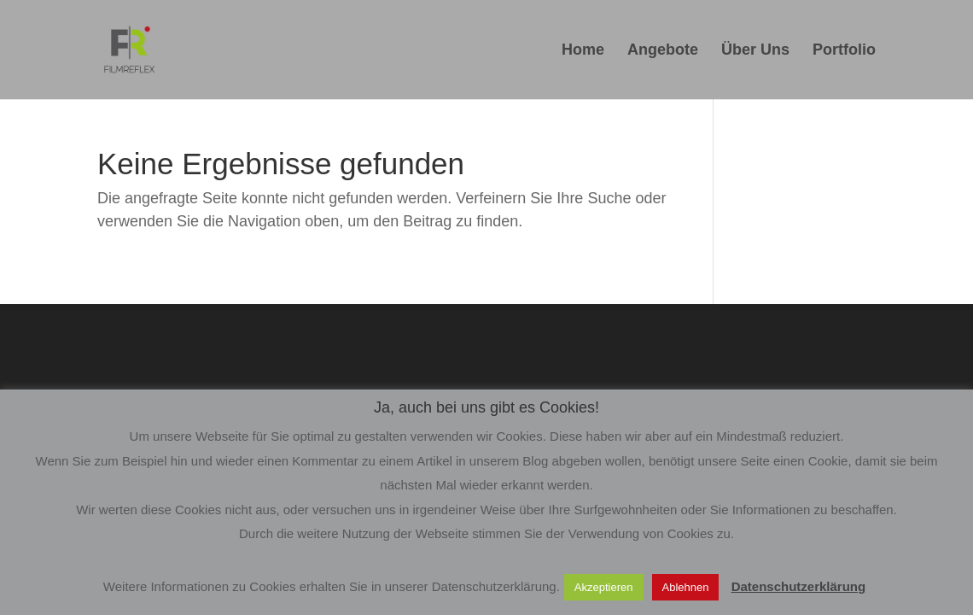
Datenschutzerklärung (798, 586)
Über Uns (755, 51)
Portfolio (844, 51)
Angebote (662, 51)
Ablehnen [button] (685, 587)
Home (583, 51)
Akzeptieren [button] (603, 587)
